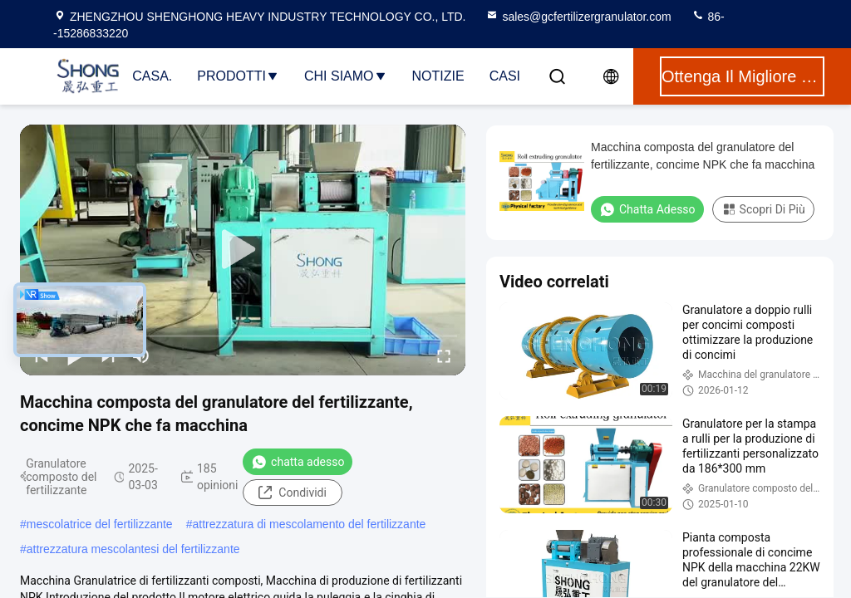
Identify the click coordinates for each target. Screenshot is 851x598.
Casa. (152, 76)
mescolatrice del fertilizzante (100, 524)
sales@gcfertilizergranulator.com (578, 16)
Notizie (438, 76)
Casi (504, 76)
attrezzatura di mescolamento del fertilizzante (309, 524)
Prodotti (238, 76)
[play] (242, 250)
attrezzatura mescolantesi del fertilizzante (133, 549)
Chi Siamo (345, 76)
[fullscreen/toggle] (443, 355)
